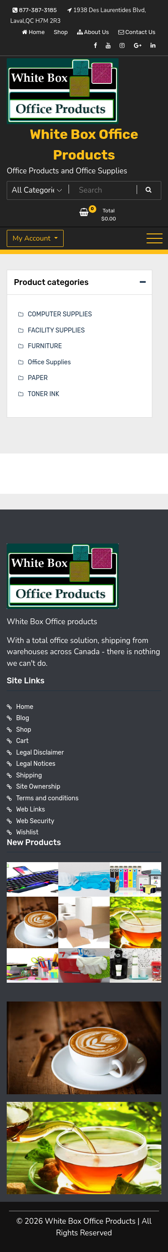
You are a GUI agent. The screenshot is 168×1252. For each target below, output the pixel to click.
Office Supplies (49, 362)
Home (33, 32)
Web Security (35, 821)
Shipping (29, 775)
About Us (93, 32)
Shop (61, 32)
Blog (22, 718)
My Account (32, 238)
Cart (22, 741)
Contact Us (136, 32)
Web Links (30, 809)
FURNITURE (45, 346)
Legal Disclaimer (40, 752)
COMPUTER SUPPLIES (60, 314)
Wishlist (27, 832)
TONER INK (43, 394)
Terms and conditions (47, 798)
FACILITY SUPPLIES (56, 330)
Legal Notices (36, 764)
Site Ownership (38, 786)
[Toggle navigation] (154, 238)
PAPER (37, 378)
